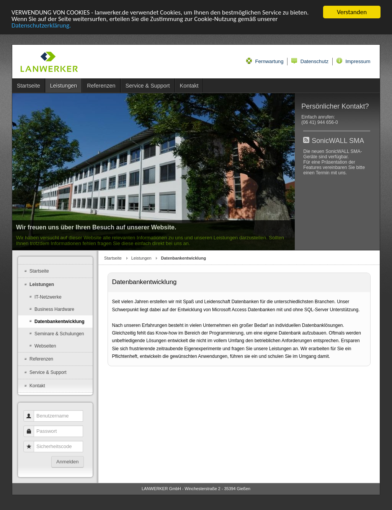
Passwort (31, 427)
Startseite (113, 258)
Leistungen (141, 258)
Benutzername (31, 412)
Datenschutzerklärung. (41, 25)
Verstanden (352, 12)
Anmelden (67, 462)
